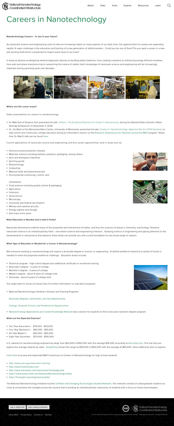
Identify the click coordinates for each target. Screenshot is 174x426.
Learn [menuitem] (158, 5)
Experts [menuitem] (127, 5)
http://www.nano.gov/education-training (29, 363)
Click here (12, 355)
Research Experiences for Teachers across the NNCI (121, 132)
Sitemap (48, 415)
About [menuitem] (91, 5)
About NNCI (13, 415)
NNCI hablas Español (38, 407)
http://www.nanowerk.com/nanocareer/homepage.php (36, 370)
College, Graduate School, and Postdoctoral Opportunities (39, 305)
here (46, 136)
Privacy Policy (26, 415)
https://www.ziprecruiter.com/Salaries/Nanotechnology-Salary (40, 373)
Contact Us (38, 415)
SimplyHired (52, 347)
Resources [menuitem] (143, 5)
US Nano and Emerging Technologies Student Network (83, 383)
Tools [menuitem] (114, 5)
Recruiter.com (135, 343)
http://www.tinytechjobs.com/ (24, 366)
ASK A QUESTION (17, 407)
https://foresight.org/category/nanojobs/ (29, 377)
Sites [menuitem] (102, 5)
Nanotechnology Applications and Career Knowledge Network (41, 311)
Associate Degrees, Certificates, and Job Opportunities (37, 298)
